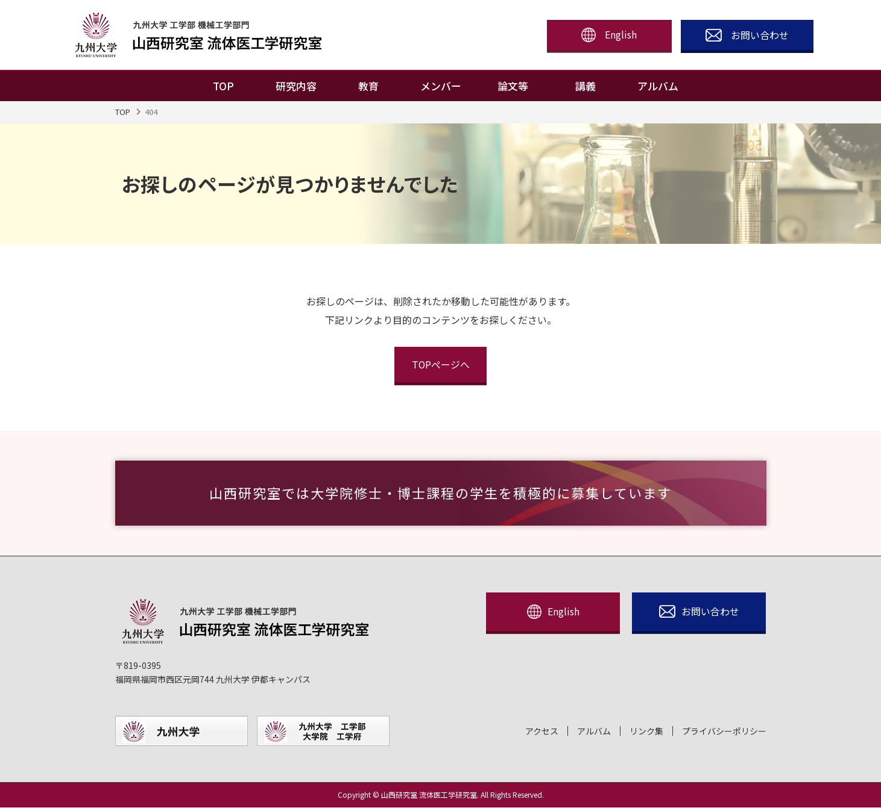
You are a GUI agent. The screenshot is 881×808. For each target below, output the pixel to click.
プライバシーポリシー (724, 732)
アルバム (594, 732)
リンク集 (646, 732)
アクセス (541, 732)
